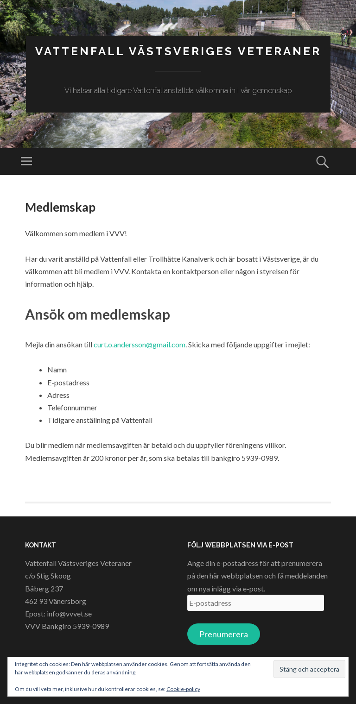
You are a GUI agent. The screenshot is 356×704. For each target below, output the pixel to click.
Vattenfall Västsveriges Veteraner (178, 51)
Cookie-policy (183, 688)
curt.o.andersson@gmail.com (139, 344)
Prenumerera (223, 634)
